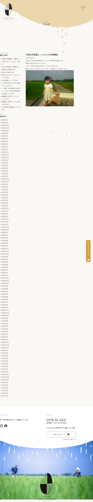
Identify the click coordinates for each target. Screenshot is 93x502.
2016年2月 (5, 246)
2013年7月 (5, 323)
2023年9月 (5, 184)
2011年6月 (5, 390)
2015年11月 (5, 251)
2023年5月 (5, 195)
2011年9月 (5, 382)
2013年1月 (5, 339)
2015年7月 (5, 259)
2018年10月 (5, 208)
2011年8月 (5, 385)
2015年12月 (5, 248)
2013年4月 (5, 331)
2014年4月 (5, 299)
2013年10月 (5, 315)
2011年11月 (5, 377)
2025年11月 (5, 128)
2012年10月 (5, 347)
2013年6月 (5, 326)
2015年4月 (5, 267)
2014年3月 (5, 302)
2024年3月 (5, 176)
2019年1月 (5, 205)
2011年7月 (5, 388)
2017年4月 (5, 221)
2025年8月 (5, 133)
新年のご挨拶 (6, 72)
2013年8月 (5, 321)
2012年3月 (5, 366)
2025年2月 (5, 146)
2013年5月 (5, 329)
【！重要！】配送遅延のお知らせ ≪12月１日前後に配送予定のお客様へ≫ (11, 91)
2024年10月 (5, 157)
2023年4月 (5, 197)
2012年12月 (5, 342)
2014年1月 (5, 307)
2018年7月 (5, 211)
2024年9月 (5, 160)
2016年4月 (5, 240)
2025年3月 (5, 144)
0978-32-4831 (56, 420)
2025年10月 (5, 130)
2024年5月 (5, 171)
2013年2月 (5, 337)
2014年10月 (5, 283)
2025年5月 (5, 141)
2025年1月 (5, 149)
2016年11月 (5, 227)
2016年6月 (5, 235)
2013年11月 (5, 313)
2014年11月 (5, 280)
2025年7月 (5, 136)
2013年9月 (5, 318)
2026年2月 (5, 120)
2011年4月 (5, 396)
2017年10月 (5, 219)
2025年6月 (5, 138)
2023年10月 (5, 181)
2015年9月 (5, 256)
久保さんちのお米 (9, 11)
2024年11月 (5, 154)
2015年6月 (5, 262)
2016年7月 (5, 232)
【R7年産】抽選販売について (10, 107)
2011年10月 (5, 379)
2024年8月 (5, 163)
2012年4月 (5, 363)
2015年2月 (5, 272)
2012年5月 (5, 361)
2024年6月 (5, 168)
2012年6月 (5, 358)
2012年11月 (5, 345)
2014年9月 (5, 286)
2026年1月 (5, 122)
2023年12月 (5, 179)
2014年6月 (5, 294)
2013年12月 (5, 310)
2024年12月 (5, 152)
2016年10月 (5, 229)
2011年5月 (5, 393)
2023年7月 (5, 189)
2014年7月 (5, 291)
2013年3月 (5, 334)
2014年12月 (5, 278)
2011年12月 (5, 374)
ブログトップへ (59, 135)
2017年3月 (5, 224)
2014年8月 (5, 288)
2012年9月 (5, 350)
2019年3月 (5, 203)
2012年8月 (5, 353)
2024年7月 (5, 165)
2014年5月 (5, 296)
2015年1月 (5, 275)
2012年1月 (5, 371)
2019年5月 (5, 200)
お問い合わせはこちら (61, 434)
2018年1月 (5, 216)
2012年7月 (5, 355)
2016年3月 (5, 243)
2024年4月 (5, 173)
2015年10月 (5, 254)
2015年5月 (5, 264)
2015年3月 (5, 270)
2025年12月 (5, 125)
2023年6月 (5, 192)
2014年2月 (5, 304)
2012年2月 (5, 369)
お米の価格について (8, 80)
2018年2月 (5, 213)
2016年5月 (5, 238)
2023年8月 (5, 187)
